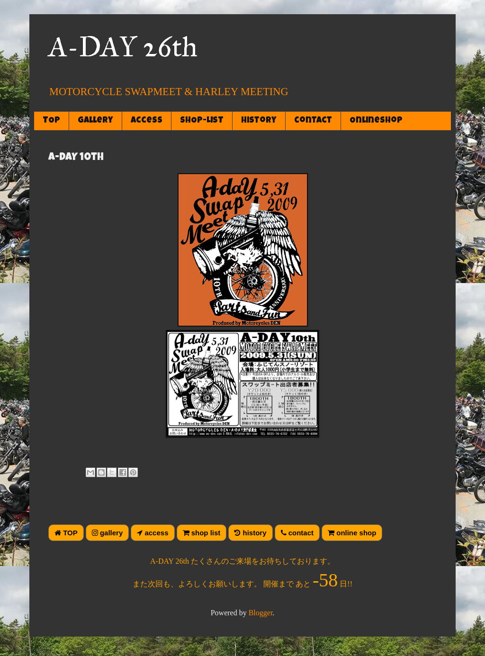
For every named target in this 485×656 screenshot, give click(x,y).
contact (313, 120)
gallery (95, 120)
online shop (352, 533)
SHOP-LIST (202, 120)
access (146, 120)
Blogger (261, 613)
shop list (202, 533)
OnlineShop (376, 120)
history (259, 120)
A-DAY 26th (123, 46)
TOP (51, 120)
